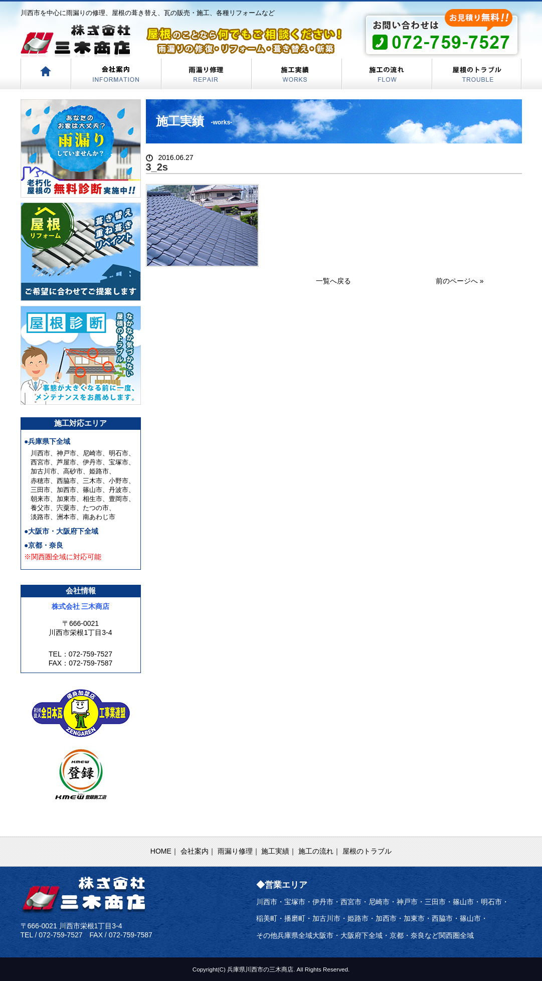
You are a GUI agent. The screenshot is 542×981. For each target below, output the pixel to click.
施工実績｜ (278, 851)
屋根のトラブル (367, 851)
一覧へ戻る (333, 281)
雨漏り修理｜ (239, 851)
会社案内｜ (198, 851)
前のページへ (457, 281)
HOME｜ (164, 851)
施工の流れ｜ (319, 851)
